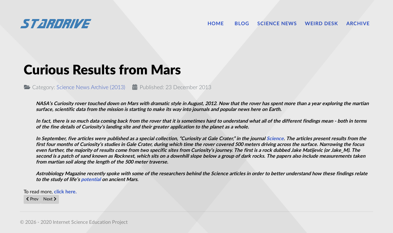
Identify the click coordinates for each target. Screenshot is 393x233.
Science (275, 138)
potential (91, 179)
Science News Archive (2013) (90, 87)
